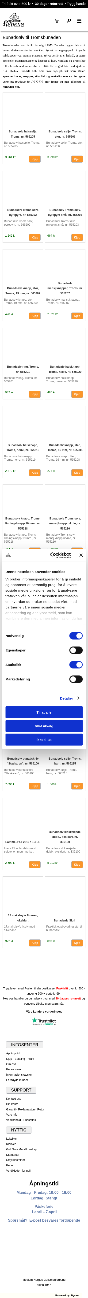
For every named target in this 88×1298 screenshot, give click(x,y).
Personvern (13, 1069)
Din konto (12, 1104)
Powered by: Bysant (67, 1295)
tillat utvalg (44, 726)
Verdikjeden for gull (18, 1170)
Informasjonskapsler (19, 1074)
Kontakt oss (13, 1098)
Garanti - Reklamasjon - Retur (25, 1109)
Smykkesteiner (15, 1160)
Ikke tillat (43, 740)
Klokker (11, 1144)
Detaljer (66, 698)
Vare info (11, 1114)
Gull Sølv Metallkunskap (21, 1149)
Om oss (11, 1064)
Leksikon (11, 1138)
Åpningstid (12, 1053)
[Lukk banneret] (81, 555)
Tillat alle (44, 712)
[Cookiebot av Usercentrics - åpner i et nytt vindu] (52, 555)
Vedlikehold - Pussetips (21, 1120)
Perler (10, 1165)
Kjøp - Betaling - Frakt (20, 1058)
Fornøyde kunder (17, 1080)
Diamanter (12, 1154)
